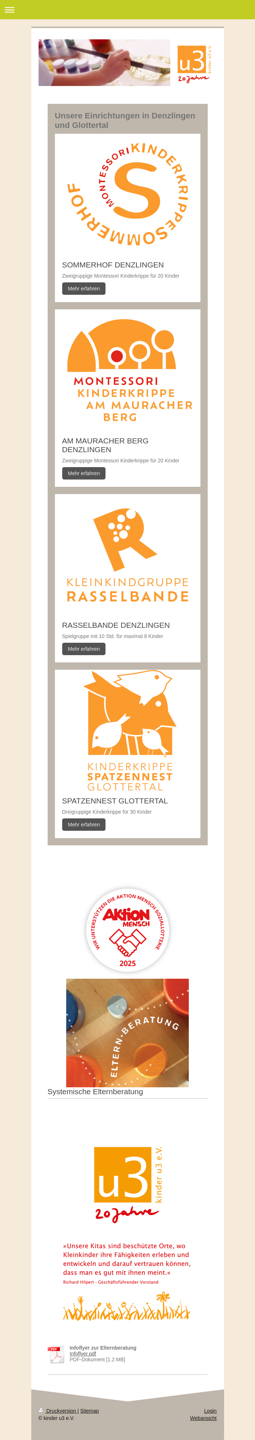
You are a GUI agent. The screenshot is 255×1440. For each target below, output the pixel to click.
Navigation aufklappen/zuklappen (127, 9)
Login (210, 1411)
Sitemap (89, 1411)
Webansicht (203, 1418)
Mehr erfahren (84, 288)
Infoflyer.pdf (83, 1354)
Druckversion (58, 1411)
